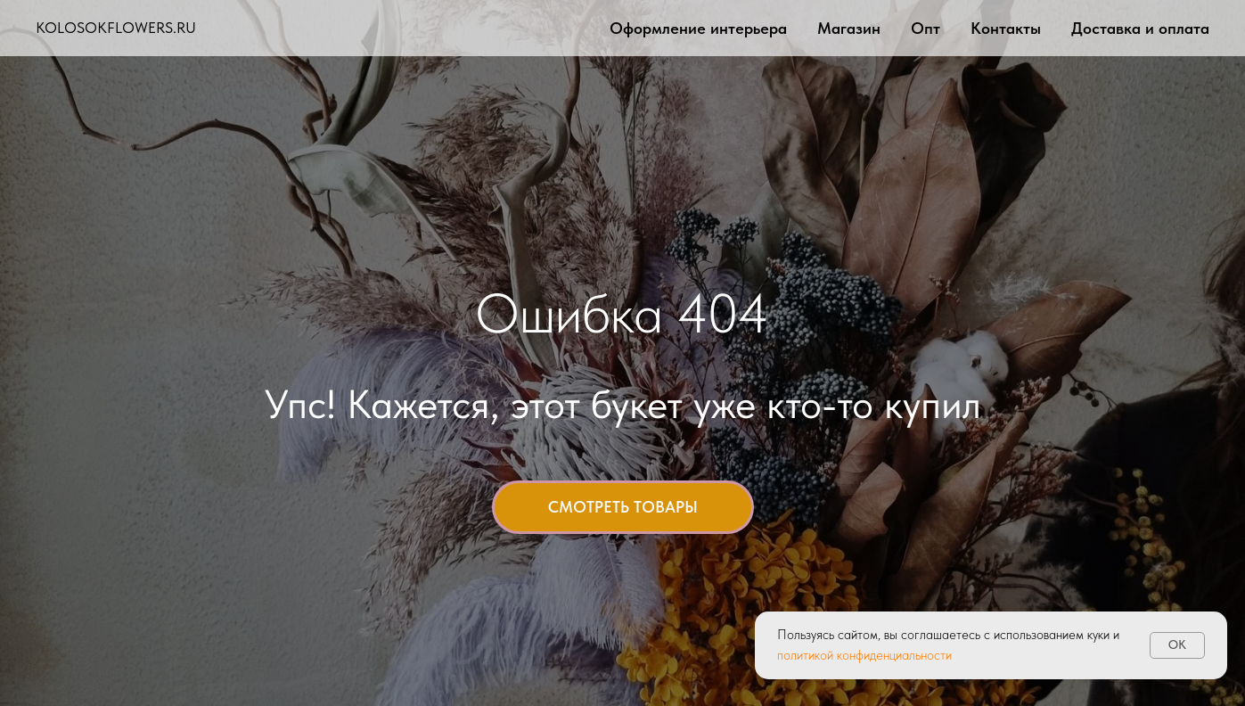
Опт (925, 28)
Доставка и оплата (1140, 28)
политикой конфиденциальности (864, 655)
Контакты (1006, 28)
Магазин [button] (849, 28)
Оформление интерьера (698, 28)
